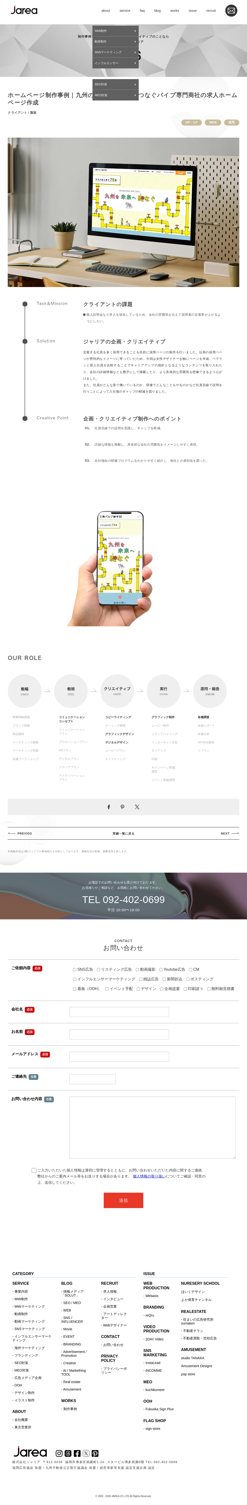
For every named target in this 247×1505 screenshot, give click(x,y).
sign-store (152, 1429)
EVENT (69, 1336)
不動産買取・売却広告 (200, 1338)
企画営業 (110, 1306)
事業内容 (21, 1291)
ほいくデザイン (193, 1292)
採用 (231, 122)
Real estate (72, 1382)
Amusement (72, 1389)
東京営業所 (22, 1427)
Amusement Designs (196, 1366)
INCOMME (153, 1370)
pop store (188, 1374)
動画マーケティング (29, 1321)
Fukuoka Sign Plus (159, 1409)
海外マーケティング (29, 1348)
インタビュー (113, 1299)
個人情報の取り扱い (149, 1176)
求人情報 (110, 1291)
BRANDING (72, 1344)
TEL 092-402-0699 (123, 899)
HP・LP (192, 122)
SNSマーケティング (29, 1329)
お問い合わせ (113, 1345)
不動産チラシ (193, 1331)
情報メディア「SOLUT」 (72, 1293)
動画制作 (21, 1314)
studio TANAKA (192, 1358)
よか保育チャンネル (196, 1300)
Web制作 (21, 1299)
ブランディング (26, 1355)
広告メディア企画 (27, 1378)
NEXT (225, 833)
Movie (67, 1329)
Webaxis (151, 1296)
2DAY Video (154, 1339)
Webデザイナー (115, 1325)
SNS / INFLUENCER (72, 1320)
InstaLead (152, 1363)
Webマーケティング (29, 1306)
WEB (213, 122)
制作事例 (70, 1409)
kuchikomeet (155, 1390)
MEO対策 (21, 1370)
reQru (149, 1315)
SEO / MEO (72, 1303)
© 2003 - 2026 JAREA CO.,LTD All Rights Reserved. (123, 1496)
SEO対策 (21, 1363)
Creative (69, 1363)
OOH (18, 1385)
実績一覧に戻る (124, 833)
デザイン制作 (24, 1393)
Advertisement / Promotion (74, 1354)
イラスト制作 (24, 1400)
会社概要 (21, 1420)
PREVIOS (24, 833)
